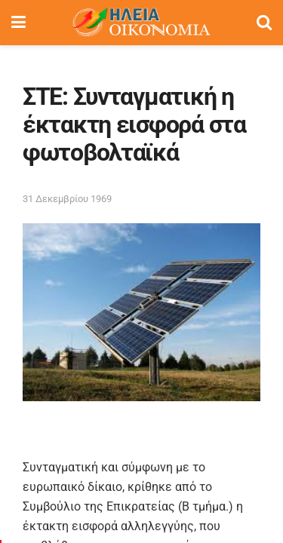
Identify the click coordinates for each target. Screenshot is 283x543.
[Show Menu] (18, 22)
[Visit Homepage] (141, 23)
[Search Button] (264, 22)
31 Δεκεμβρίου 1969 (67, 198)
